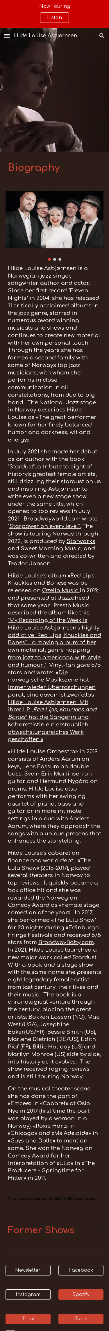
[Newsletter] (28, 1270)
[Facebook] (81, 1270)
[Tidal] (28, 1319)
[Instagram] (28, 1294)
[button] (7, 36)
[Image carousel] (55, 226)
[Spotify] (81, 1294)
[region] (54, 14)
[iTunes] (81, 1319)
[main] (55, 168)
